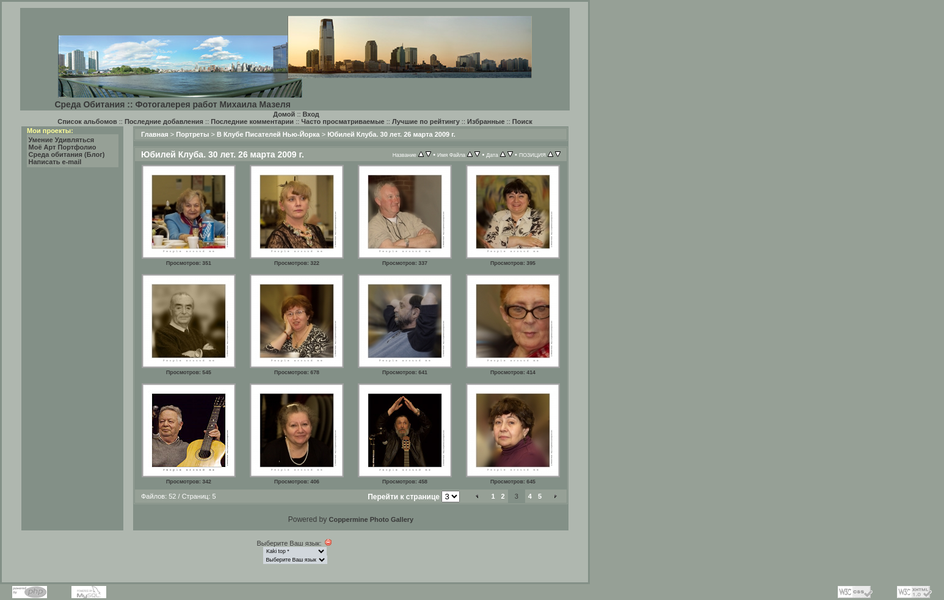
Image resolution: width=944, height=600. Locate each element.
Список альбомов (87, 121)
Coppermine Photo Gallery (371, 519)
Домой (284, 114)
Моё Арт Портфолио (62, 147)
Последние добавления (164, 121)
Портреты (192, 134)
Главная (155, 134)
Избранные (486, 121)
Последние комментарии (252, 121)
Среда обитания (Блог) (67, 154)
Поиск (522, 121)
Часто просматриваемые (342, 121)
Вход (311, 114)
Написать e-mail (55, 161)
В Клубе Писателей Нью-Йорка (268, 134)
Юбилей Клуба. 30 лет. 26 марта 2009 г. (391, 134)
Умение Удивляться (62, 139)
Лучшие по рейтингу (426, 121)
